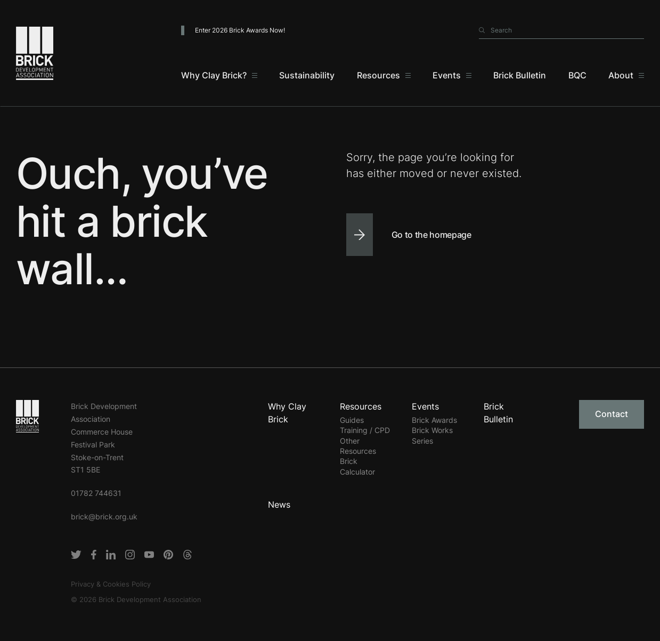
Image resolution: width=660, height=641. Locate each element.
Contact (611, 413)
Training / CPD (365, 430)
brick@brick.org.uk (104, 516)
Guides (352, 419)
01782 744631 (96, 493)
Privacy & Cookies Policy (111, 584)
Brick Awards (434, 419)
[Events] (452, 75)
